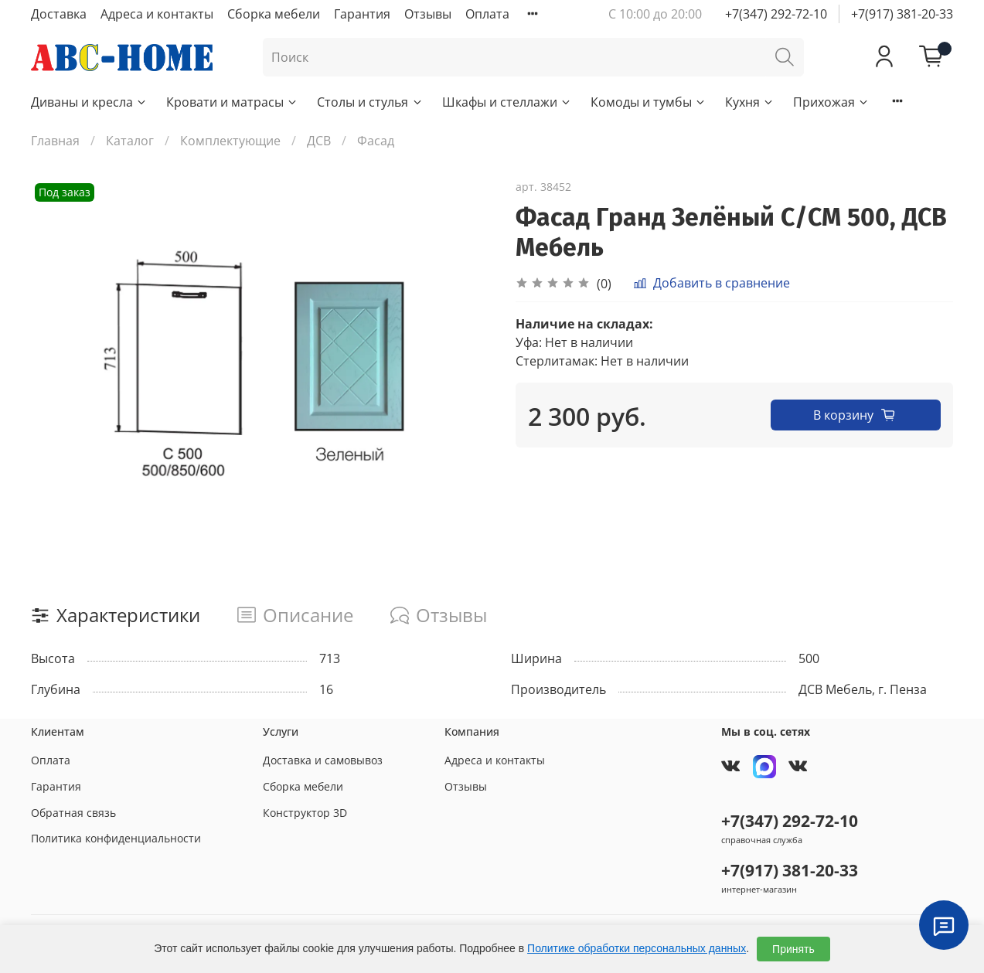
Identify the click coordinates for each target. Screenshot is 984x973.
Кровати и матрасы (232, 102)
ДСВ (319, 140)
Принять (793, 949)
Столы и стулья (370, 102)
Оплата (487, 13)
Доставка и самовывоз (323, 760)
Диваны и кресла (89, 102)
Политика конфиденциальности (116, 838)
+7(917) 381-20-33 (902, 13)
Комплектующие (230, 140)
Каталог (130, 140)
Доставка (59, 13)
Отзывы (427, 13)
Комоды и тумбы (649, 102)
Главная (55, 140)
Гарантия (362, 13)
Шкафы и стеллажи (507, 102)
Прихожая (831, 102)
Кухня (750, 102)
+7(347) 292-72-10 (776, 13)
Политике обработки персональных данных (636, 948)
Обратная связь (73, 812)
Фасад (375, 140)
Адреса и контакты (156, 13)
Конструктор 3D (305, 812)
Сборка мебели (273, 13)
